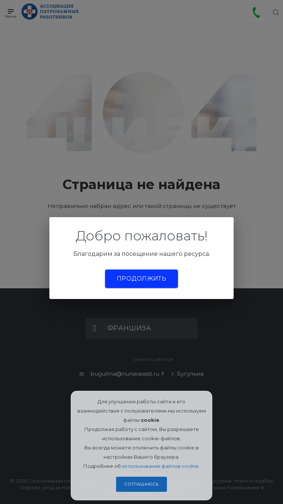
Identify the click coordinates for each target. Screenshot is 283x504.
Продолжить (141, 278)
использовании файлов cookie (160, 466)
